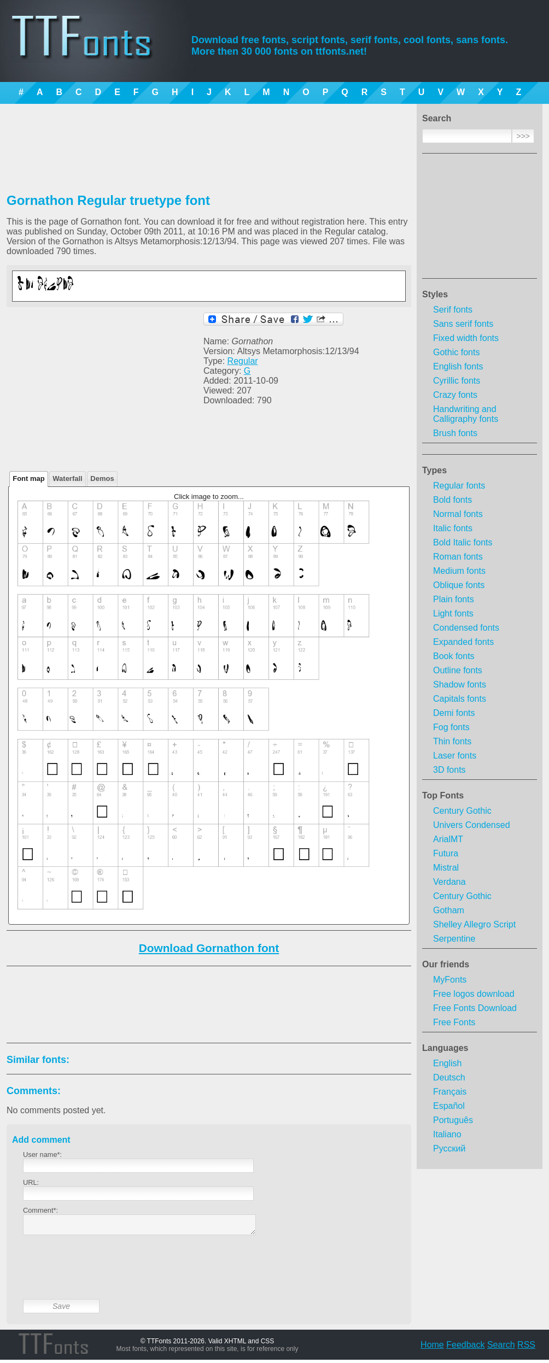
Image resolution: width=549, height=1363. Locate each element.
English (447, 1063)
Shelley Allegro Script (474, 924)
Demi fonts (454, 713)
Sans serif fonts (463, 323)
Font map (29, 478)
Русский (449, 1148)
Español (449, 1106)
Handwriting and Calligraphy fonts (465, 414)
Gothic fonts (456, 352)
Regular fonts (459, 485)
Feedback (465, 1348)
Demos (102, 478)
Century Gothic (462, 810)
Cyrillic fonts (456, 380)
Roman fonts (458, 556)
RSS (526, 1348)
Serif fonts (452, 309)
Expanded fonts (463, 642)
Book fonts (454, 656)
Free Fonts (454, 1022)
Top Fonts (443, 795)
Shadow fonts (459, 684)
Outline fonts (457, 670)
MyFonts (449, 979)
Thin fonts (452, 741)
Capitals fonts (459, 698)
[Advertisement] (479, 219)
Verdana (449, 881)
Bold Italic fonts (463, 542)
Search (501, 1348)
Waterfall (67, 478)
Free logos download (474, 993)
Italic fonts (452, 528)
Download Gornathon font (209, 948)
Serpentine (454, 938)
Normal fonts (458, 514)
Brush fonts (455, 433)
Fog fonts (451, 727)
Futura (445, 853)
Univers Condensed (471, 825)
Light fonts (453, 613)
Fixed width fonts (466, 338)
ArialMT (448, 839)
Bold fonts (452, 499)
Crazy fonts (455, 395)
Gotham (448, 910)
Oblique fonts (458, 585)
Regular (242, 361)
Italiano (447, 1134)
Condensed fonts (466, 627)
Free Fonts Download (475, 1008)
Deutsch (449, 1077)
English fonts (458, 366)
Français (449, 1091)
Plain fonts (453, 599)
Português (453, 1120)
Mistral (446, 867)
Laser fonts (454, 755)
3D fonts (449, 769)
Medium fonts (459, 570)
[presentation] (106, 1275)
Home (432, 1348)
